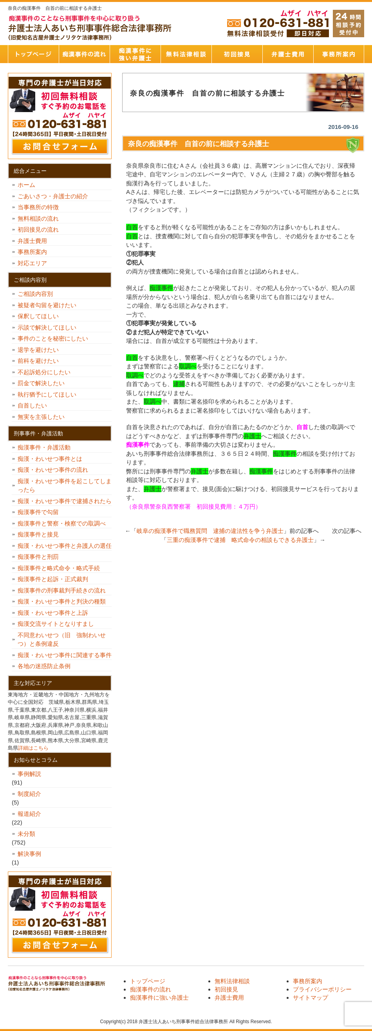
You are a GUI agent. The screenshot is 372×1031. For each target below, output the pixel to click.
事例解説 (29, 773)
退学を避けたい (41, 349)
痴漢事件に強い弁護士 (135, 54)
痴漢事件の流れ (84, 54)
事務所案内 (338, 54)
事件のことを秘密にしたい (56, 338)
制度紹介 (29, 793)
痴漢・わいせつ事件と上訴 (53, 612)
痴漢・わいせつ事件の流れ (53, 469)
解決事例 (29, 853)
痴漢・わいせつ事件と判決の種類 (65, 601)
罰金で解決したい (41, 383)
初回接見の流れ (38, 229)
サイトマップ (310, 997)
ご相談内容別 (35, 293)
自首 (302, 427)
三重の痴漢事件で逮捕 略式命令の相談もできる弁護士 (240, 539)
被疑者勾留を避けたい (50, 305)
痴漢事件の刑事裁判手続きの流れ (62, 590)
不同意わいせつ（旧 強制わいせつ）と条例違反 (62, 639)
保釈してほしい (41, 316)
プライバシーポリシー (322, 989)
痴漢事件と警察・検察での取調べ (62, 523)
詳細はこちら (33, 748)
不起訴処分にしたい (44, 372)
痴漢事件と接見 (38, 534)
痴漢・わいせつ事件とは (50, 458)
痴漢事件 (138, 444)
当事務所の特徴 (38, 207)
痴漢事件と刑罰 (38, 556)
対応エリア (32, 263)
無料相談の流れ (38, 218)
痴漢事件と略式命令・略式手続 (59, 568)
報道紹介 (29, 813)
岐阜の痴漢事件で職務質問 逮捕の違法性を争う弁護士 (210, 530)
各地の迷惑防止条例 (44, 666)
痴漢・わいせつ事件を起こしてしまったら (65, 485)
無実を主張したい (41, 416)
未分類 (26, 833)
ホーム (26, 184)
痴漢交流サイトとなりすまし (59, 623)
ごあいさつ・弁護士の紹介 (53, 196)
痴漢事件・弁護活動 (44, 447)
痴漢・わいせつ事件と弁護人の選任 (65, 545)
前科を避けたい (38, 360)
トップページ (33, 54)
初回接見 (236, 54)
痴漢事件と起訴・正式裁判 (53, 579)
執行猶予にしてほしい (47, 394)
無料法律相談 (186, 54)
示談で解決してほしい (47, 327)
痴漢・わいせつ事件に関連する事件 (65, 655)
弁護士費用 (287, 54)
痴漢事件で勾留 (38, 512)
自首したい (35, 405)
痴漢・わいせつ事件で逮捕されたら (65, 501)
